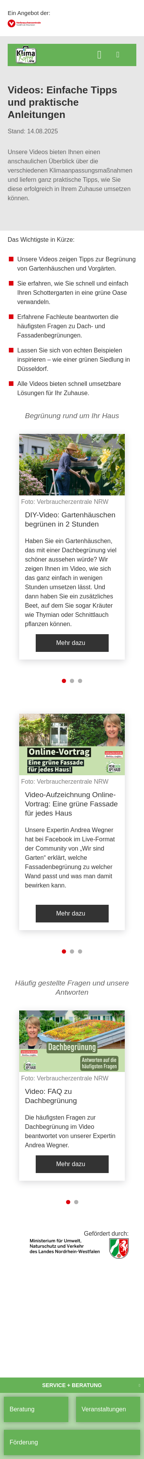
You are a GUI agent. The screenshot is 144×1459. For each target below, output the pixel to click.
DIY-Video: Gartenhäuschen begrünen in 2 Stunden (70, 519)
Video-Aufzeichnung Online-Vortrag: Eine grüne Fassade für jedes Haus (71, 804)
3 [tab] (80, 681)
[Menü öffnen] (118, 55)
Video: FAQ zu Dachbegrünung (51, 1096)
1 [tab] (64, 681)
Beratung (22, 1409)
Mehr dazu (70, 643)
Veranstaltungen (104, 1409)
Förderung (24, 1442)
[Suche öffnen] (99, 55)
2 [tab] (72, 681)
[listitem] (72, 547)
